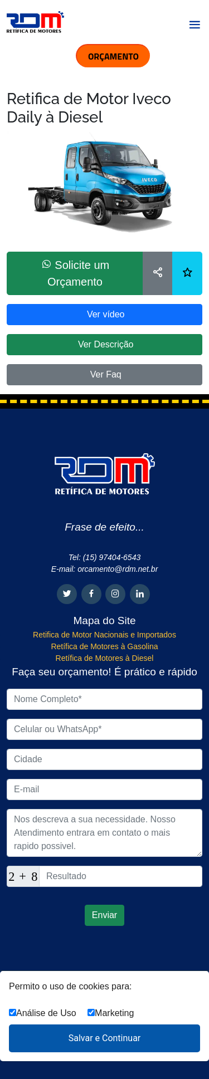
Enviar (104, 915)
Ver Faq (104, 374)
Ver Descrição (104, 344)
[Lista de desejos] (187, 273)
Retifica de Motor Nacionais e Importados (104, 634)
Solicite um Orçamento (75, 273)
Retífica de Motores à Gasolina (104, 646)
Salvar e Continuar (105, 1038)
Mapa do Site (105, 620)
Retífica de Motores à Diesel (105, 658)
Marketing (111, 1013)
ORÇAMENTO (113, 56)
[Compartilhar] (158, 273)
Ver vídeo (104, 314)
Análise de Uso (42, 1013)
